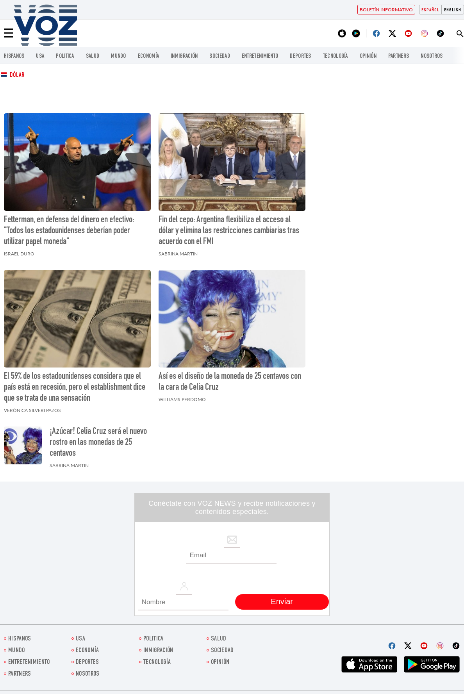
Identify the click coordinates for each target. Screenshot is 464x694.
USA (40, 56)
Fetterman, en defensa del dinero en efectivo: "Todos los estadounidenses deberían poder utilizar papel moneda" (69, 231)
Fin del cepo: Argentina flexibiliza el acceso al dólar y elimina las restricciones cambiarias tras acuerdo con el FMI (229, 231)
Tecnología (335, 56)
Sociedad (219, 56)
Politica (65, 56)
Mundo (118, 56)
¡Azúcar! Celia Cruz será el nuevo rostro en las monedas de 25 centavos (98, 443)
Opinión (368, 56)
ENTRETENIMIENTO (260, 56)
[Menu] (8, 33)
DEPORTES (300, 56)
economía (148, 56)
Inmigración (184, 56)
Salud (93, 56)
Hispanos (14, 56)
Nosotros (432, 56)
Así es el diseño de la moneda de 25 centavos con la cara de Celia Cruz (230, 382)
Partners (398, 56)
